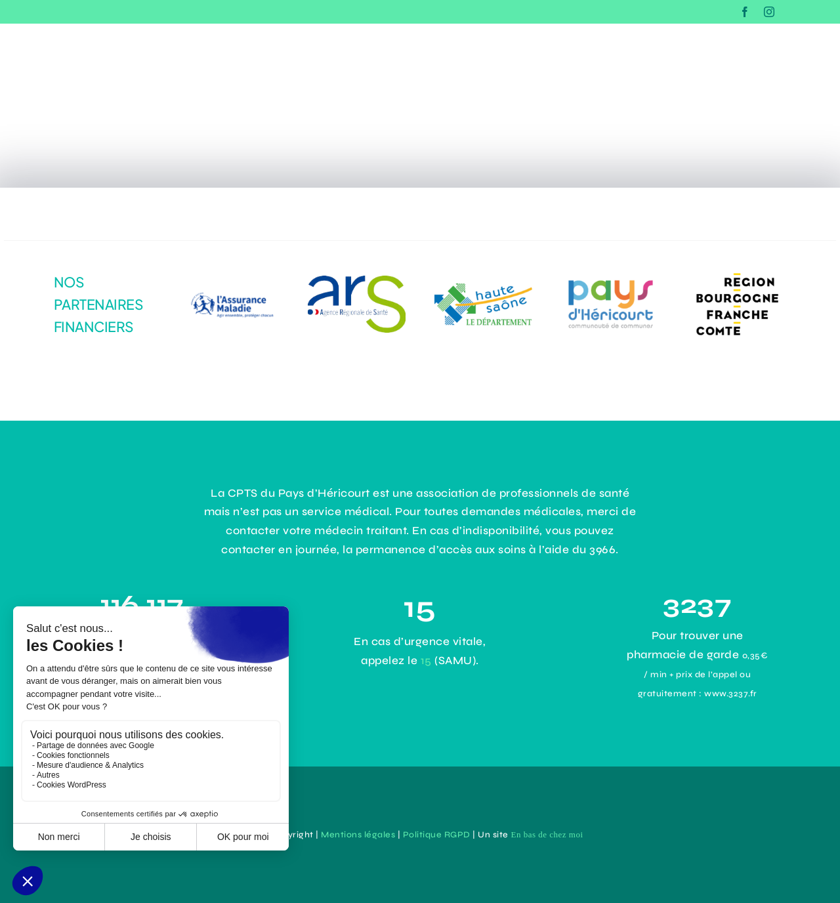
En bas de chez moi (547, 834)
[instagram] (769, 12)
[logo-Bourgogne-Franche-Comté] (737, 271)
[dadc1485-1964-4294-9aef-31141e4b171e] (357, 281)
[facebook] (745, 12)
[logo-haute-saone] (483, 289)
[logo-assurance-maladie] (229, 284)
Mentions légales (358, 835)
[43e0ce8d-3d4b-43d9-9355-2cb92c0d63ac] (611, 279)
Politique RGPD (437, 835)
